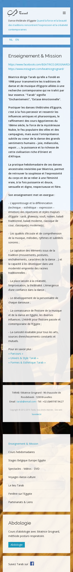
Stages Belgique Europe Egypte (27, 460)
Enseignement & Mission (23, 443)
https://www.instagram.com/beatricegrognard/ (36, 69)
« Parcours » (15, 353)
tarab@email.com (26, 401)
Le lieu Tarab (16, 485)
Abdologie (17, 544)
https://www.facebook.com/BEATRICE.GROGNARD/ (39, 64)
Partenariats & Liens (20, 502)
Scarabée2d (36, 414)
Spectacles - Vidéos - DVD (23, 468)
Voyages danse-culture (22, 477)
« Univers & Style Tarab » (23, 358)
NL (11, 39)
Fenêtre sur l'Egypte (20, 493)
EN (17, 39)
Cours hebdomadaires (21, 452)
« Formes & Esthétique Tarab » (27, 362)
